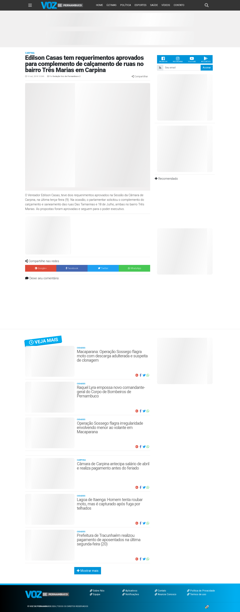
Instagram (178, 59)
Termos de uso (196, 594)
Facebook (163, 59)
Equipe (95, 594)
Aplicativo (206, 59)
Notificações (130, 594)
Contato (160, 590)
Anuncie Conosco (165, 594)
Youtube (192, 59)
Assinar (207, 67)
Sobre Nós (97, 590)
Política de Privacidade (201, 590)
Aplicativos (129, 590)
